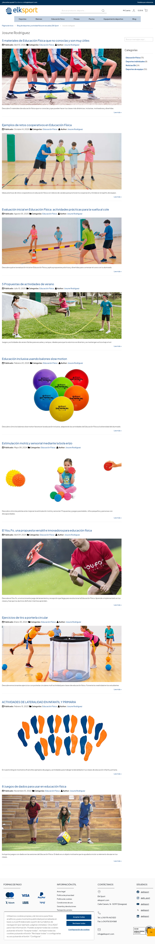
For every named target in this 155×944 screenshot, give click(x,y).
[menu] (77, 19)
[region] (49, 926)
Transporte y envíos (64, 910)
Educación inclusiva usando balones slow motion (34, 359)
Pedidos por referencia (145, 2)
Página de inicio (7, 26)
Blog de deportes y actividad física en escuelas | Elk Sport (38, 26)
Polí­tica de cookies (64, 899)
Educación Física (46, 45)
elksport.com (103, 900)
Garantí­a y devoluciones (66, 906)
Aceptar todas (79, 917)
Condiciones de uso (65, 903)
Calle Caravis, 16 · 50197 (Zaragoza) (112, 904)
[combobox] (84, 10)
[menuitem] (22, 19)
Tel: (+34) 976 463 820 (107, 917)
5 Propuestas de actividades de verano (28, 284)
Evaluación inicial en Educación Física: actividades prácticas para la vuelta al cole (55, 209)
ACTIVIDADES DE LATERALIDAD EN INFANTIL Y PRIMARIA (39, 702)
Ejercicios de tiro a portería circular (25, 617)
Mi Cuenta (126, 11)
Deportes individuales (135, 61)
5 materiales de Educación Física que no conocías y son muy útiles (45, 40)
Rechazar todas (79, 923)
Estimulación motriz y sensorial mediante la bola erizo (37, 443)
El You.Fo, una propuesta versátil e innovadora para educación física (47, 530)
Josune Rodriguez (71, 45)
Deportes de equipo (134, 69)
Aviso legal (61, 891)
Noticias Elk (131, 65)
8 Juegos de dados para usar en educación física (34, 786)
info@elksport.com (30, 2)
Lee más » (118, 112)
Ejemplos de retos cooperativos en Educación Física (37, 125)
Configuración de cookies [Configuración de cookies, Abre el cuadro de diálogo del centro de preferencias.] (79, 929)
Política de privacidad (65, 895)
